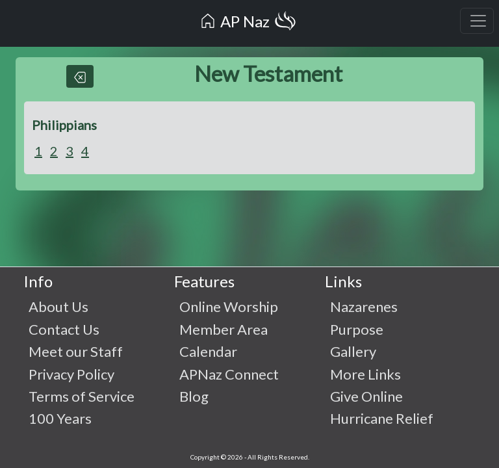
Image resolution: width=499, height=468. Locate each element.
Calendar (208, 351)
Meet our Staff (76, 351)
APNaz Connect (229, 374)
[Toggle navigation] (477, 21)
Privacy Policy (71, 374)
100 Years (60, 418)
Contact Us (64, 329)
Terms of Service (81, 396)
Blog (194, 396)
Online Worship (228, 306)
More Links (365, 374)
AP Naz (248, 23)
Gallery (353, 351)
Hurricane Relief (381, 418)
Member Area (223, 329)
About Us (58, 306)
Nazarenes (364, 306)
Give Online (366, 396)
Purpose (356, 329)
